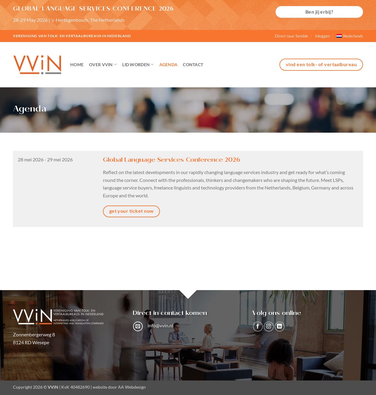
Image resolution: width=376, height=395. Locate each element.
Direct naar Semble (291, 36)
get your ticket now (131, 211)
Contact (193, 64)
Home (77, 64)
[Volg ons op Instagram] (269, 327)
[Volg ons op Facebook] (258, 327)
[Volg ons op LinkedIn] (280, 327)
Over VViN (103, 64)
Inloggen (322, 36)
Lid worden (138, 64)
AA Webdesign (132, 387)
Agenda (168, 64)
